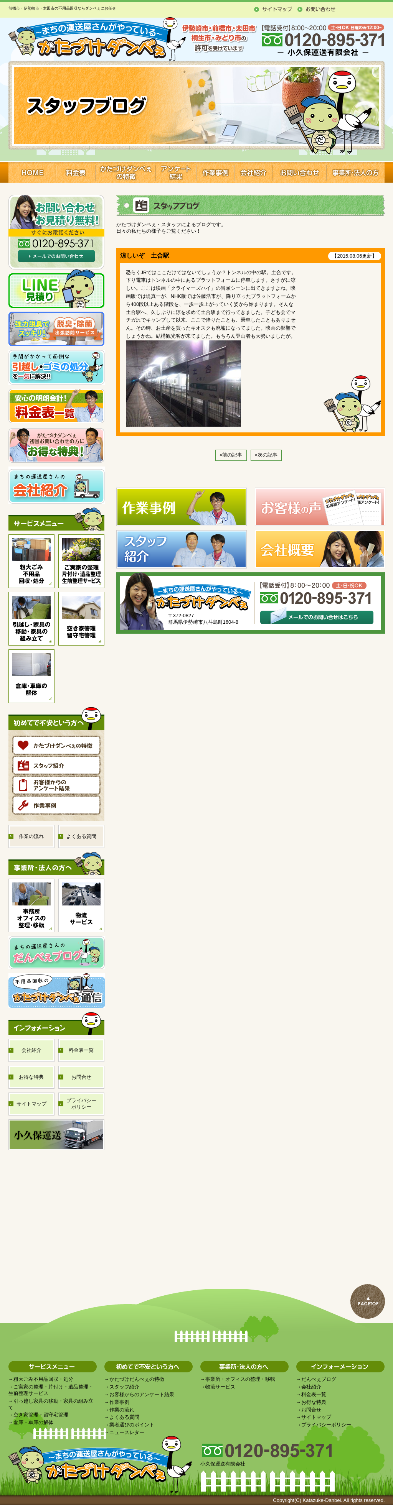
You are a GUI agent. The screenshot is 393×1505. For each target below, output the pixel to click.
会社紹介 (311, 1387)
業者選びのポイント (131, 1425)
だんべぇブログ (318, 1379)
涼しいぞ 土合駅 (144, 255)
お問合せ (311, 1410)
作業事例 (119, 1402)
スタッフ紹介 (124, 1387)
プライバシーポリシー (326, 1425)
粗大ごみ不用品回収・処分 (43, 1379)
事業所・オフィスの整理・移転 (240, 1379)
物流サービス (220, 1387)
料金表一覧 (313, 1394)
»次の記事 (266, 455)
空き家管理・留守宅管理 (40, 1415)
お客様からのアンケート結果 (141, 1394)
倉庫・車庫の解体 (33, 1422)
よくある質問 (124, 1417)
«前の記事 (231, 455)
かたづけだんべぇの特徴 (136, 1379)
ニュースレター (126, 1432)
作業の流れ (121, 1410)
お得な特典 (313, 1402)
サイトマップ (316, 1417)
